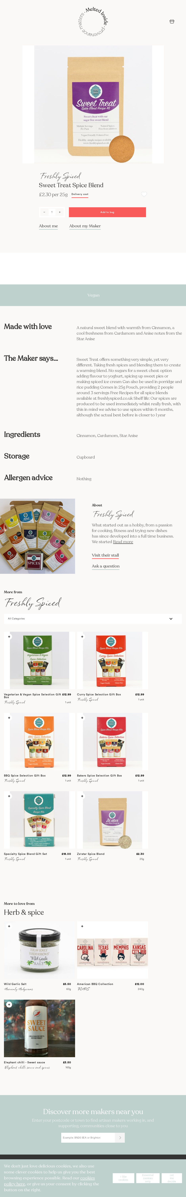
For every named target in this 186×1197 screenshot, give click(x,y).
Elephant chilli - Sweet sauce (24, 1062)
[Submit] (120, 1138)
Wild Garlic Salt (15, 984)
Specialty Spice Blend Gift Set (25, 854)
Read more (123, 542)
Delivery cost (80, 194)
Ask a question (105, 566)
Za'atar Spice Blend (91, 854)
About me (48, 226)
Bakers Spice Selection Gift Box (99, 775)
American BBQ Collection (95, 984)
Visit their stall (105, 555)
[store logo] (93, 22)
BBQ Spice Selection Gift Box (25, 775)
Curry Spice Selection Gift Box (99, 694)
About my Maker (85, 226)
